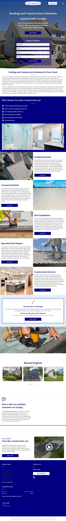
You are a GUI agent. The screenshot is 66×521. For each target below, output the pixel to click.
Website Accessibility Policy (50, 517)
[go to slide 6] (35, 384)
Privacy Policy (13, 517)
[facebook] (34, 477)
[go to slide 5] (34, 384)
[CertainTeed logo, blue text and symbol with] (17, 430)
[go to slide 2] (31, 384)
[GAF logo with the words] (48, 430)
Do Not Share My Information (22, 517)
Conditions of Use (31, 517)
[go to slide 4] (33, 384)
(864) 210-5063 (36, 469)
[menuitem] (7, 506)
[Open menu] (63, 3)
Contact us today (22, 93)
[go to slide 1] (30, 384)
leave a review (13, 419)
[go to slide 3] (32, 384)
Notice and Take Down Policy (40, 517)
